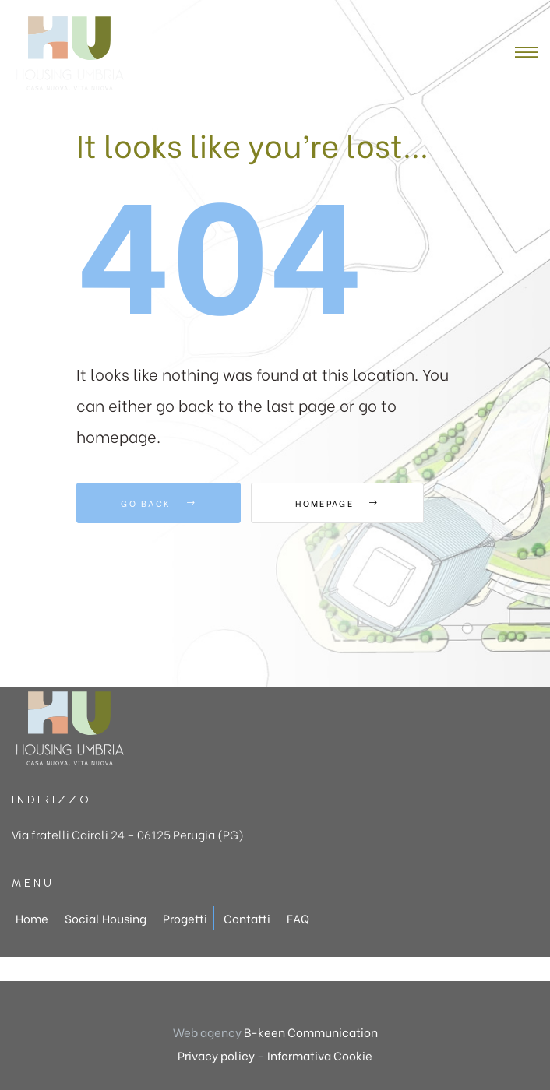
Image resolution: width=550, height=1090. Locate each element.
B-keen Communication (311, 1031)
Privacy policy (216, 1055)
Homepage (337, 503)
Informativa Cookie (319, 1055)
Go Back (158, 503)
